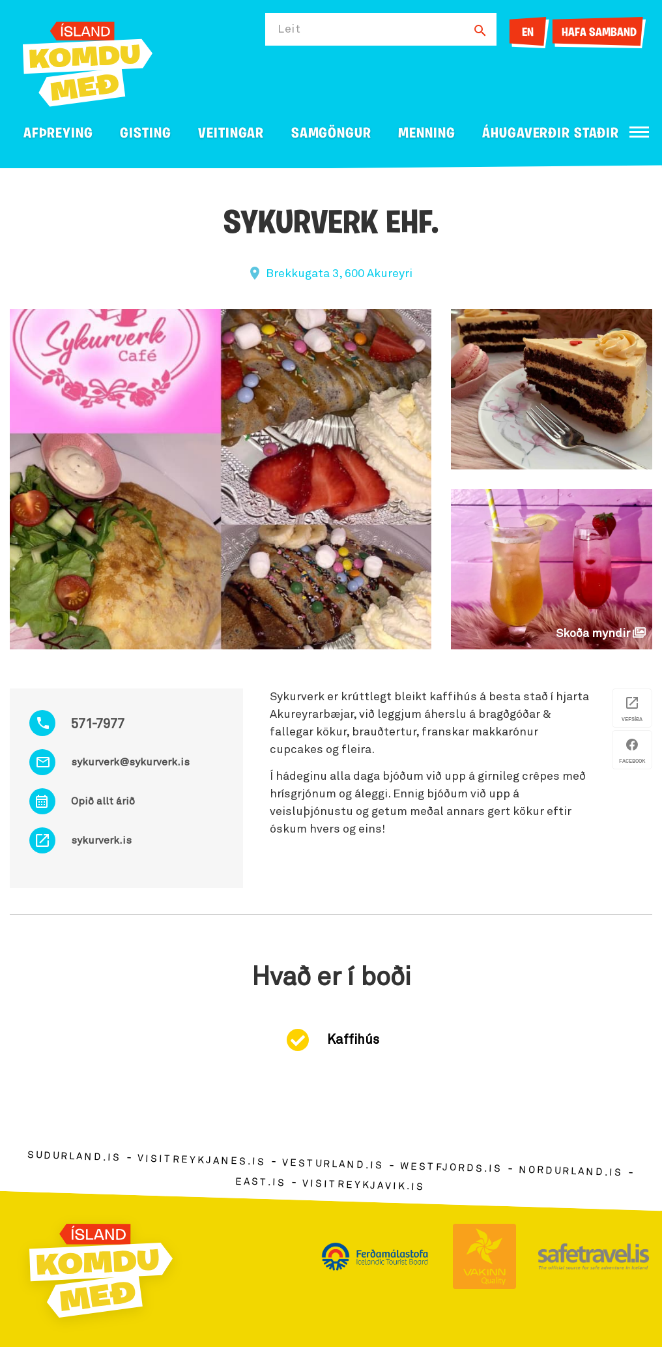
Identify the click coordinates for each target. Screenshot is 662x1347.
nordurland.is (571, 1171)
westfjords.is (451, 1168)
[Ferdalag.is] (87, 61)
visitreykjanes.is (201, 1160)
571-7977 (97, 724)
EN (528, 33)
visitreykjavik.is (363, 1185)
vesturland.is (333, 1164)
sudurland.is (74, 1156)
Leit (289, 29)
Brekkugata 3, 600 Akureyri (339, 274)
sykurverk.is (101, 840)
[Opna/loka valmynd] (639, 132)
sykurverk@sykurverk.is (130, 762)
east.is (260, 1181)
